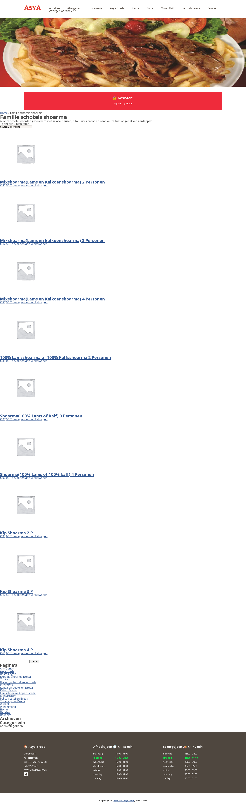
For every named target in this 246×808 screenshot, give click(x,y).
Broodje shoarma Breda (15, 677)
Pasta (135, 8)
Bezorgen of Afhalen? (62, 11)
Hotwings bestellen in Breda (18, 682)
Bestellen (54, 8)
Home (4, 113)
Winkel (4, 704)
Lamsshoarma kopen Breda (18, 693)
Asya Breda (117, 8)
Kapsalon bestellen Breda (16, 687)
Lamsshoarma (191, 8)
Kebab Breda (8, 690)
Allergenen (74, 8)
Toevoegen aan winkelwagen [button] (28, 185)
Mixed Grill (167, 8)
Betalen (5, 712)
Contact (212, 8)
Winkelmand (8, 707)
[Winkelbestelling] (16, 126)
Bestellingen (8, 674)
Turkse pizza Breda (12, 701)
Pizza (150, 8)
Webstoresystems (124, 800)
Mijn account (8, 696)
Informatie (95, 8)
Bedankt (5, 715)
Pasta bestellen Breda (14, 698)
